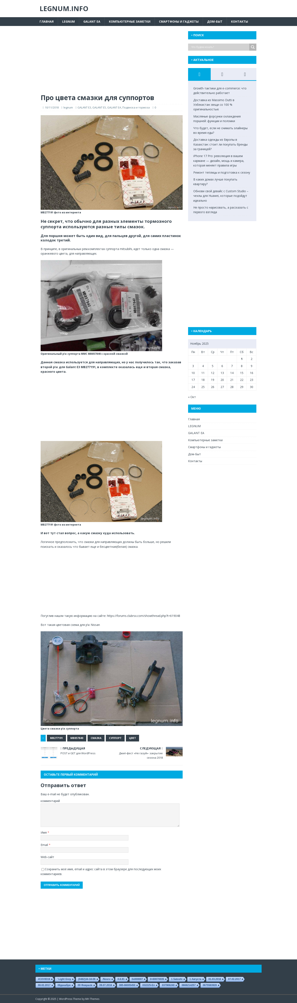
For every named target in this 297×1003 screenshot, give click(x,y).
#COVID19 (44, 979)
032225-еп (148, 985)
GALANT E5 (99, 107)
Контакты (239, 21)
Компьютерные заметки (129, 21)
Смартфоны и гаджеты (179, 21)
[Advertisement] (112, 62)
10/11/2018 (52, 107)
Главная (47, 21)
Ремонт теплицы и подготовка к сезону (221, 172)
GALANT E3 (84, 107)
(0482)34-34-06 (87, 979)
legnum (68, 107)
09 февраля (85, 985)
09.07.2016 (105, 985)
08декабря (64, 985)
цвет (132, 738)
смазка (96, 738)
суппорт (115, 738)
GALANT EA (91, 21)
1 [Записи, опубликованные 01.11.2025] (242, 359)
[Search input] (219, 47)
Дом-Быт (214, 21)
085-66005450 (127, 985)
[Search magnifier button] (252, 47)
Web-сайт (47, 857)
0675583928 (210, 985)
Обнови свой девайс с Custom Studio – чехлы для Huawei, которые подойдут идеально (220, 195)
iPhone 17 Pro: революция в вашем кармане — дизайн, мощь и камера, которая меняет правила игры (218, 160)
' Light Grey (64, 979)
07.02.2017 (234, 979)
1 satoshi (176, 979)
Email (45, 845)
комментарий (50, 801)
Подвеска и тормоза (136, 107)
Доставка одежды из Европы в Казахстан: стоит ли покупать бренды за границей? (220, 144)
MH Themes (92, 999)
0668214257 (189, 985)
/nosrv (106, 979)
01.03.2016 (214, 979)
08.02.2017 (44, 985)
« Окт (192, 397)
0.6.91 (121, 979)
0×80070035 (157, 979)
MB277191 (56, 738)
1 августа (195, 979)
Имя (44, 832)
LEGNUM (68, 21)
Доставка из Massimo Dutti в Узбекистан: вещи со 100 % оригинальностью (213, 104)
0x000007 (137, 979)
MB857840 (76, 738)
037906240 (168, 985)
